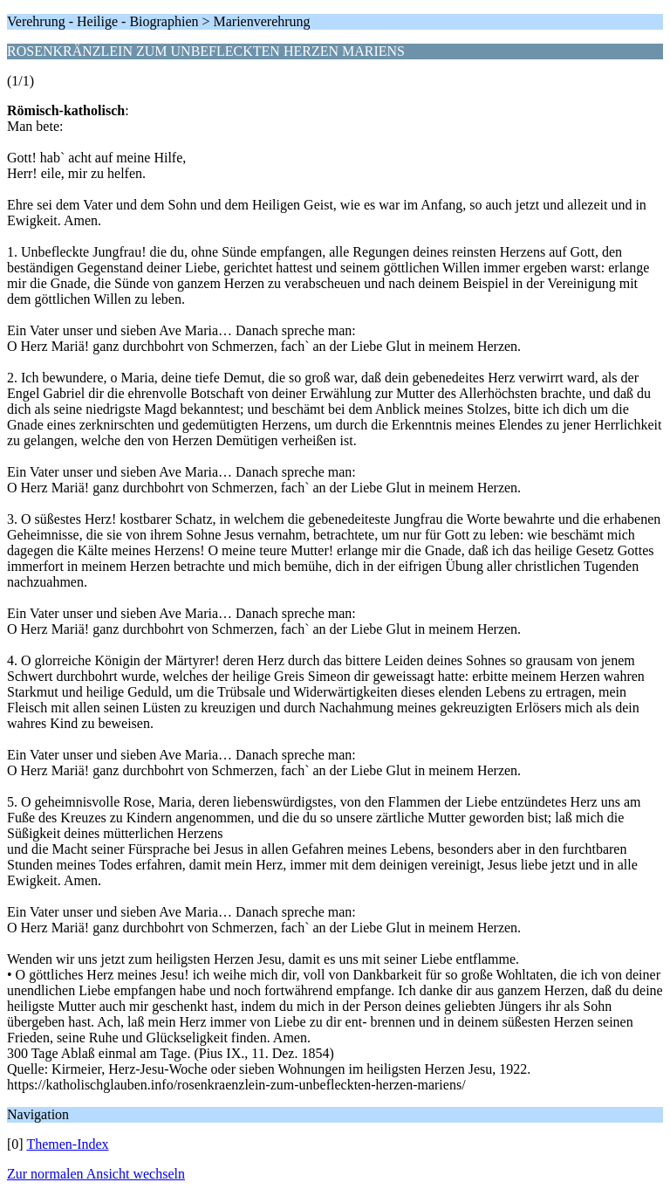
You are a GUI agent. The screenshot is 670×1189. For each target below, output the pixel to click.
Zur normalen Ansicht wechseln (96, 1173)
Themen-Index (67, 1144)
